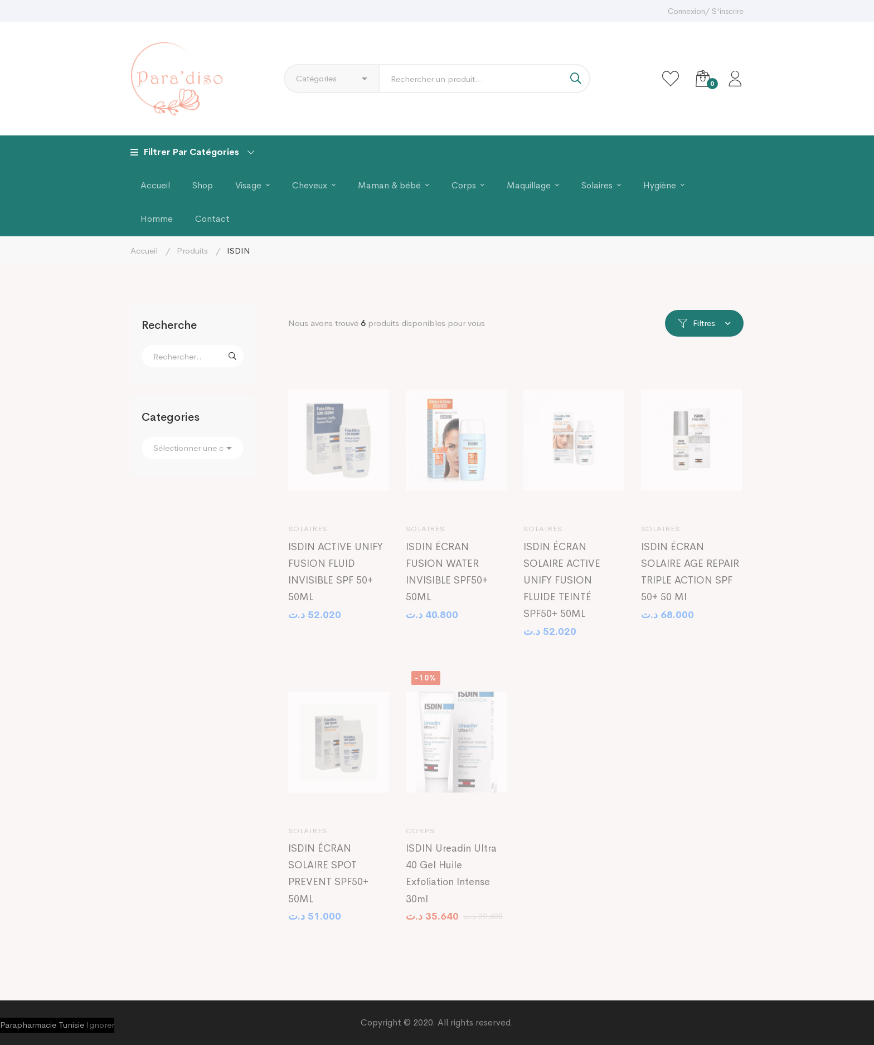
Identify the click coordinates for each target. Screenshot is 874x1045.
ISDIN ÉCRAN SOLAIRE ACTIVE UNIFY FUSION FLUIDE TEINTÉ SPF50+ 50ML (561, 588)
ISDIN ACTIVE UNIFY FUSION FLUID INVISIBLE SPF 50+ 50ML (335, 579)
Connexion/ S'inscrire (706, 11)
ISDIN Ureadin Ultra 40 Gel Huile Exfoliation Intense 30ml (451, 881)
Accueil (144, 250)
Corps (420, 838)
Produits (192, 250)
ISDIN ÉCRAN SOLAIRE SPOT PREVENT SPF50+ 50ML (328, 881)
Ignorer (100, 1024)
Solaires (307, 537)
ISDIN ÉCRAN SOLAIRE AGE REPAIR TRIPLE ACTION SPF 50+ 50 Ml (690, 579)
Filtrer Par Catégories (192, 152)
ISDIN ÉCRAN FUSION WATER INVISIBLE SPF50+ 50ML (447, 579)
